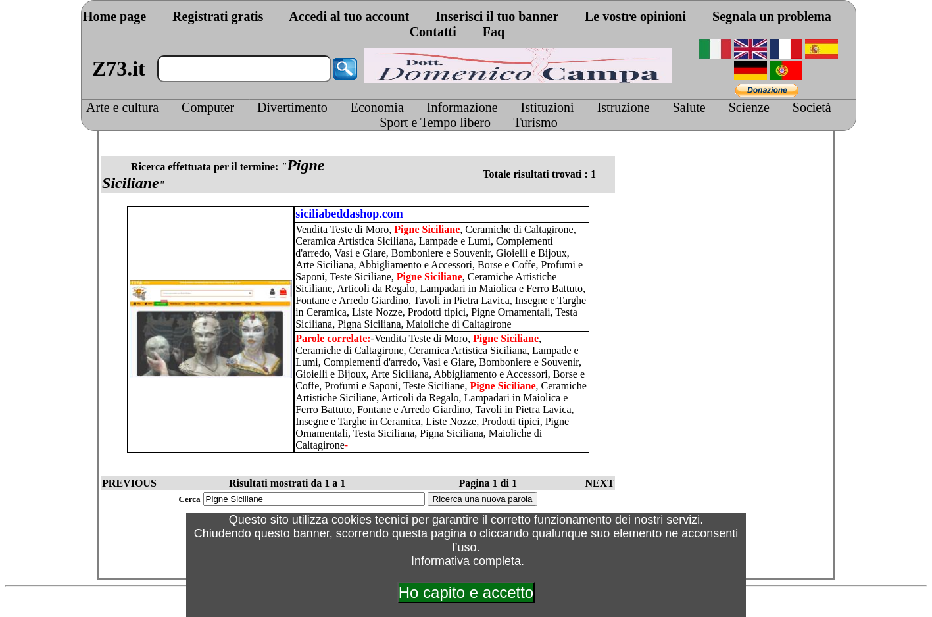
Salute (689, 107)
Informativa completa (466, 561)
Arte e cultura (122, 107)
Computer (208, 107)
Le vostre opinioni (635, 16)
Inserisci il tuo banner (496, 16)
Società (812, 107)
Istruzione (623, 107)
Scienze (749, 107)
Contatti (433, 31)
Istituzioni (547, 107)
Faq (493, 31)
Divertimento (292, 107)
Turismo (536, 122)
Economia (377, 107)
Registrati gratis (217, 16)
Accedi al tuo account (349, 16)
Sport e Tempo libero (435, 122)
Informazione (462, 107)
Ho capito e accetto (466, 592)
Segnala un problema (771, 16)
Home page (114, 16)
